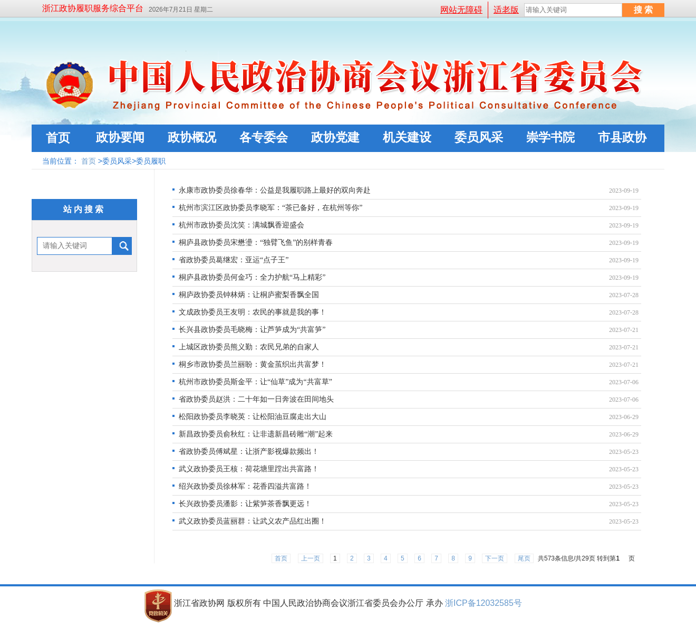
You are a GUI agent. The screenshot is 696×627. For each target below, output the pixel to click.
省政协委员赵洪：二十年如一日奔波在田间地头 (256, 399)
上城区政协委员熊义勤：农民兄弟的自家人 (249, 347)
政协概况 (192, 137)
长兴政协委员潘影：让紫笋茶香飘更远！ (245, 504)
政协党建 (335, 137)
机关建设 (407, 137)
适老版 (506, 9)
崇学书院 (550, 137)
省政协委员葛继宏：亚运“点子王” (233, 260)
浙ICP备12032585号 (483, 602)
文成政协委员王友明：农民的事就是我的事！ (252, 312)
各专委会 (263, 137)
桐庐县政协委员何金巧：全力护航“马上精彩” (252, 277)
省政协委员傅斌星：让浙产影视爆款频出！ (249, 451)
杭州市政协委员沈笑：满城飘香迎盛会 (241, 225)
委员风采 (479, 137)
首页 (58, 138)
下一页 (494, 558)
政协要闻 (120, 137)
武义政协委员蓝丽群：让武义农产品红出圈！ (252, 521)
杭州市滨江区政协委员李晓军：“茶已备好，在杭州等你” (270, 208)
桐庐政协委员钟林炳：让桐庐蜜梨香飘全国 (249, 295)
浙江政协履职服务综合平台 (92, 8)
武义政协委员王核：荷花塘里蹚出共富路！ (249, 469)
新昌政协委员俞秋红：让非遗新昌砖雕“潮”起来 (256, 434)
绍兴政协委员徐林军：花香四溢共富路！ (245, 486)
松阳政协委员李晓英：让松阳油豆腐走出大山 (252, 417)
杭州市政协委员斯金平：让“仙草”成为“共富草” (255, 382)
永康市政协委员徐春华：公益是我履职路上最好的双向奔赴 (275, 190)
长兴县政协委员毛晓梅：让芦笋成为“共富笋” (252, 330)
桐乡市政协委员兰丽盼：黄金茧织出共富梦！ (252, 364)
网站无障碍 (461, 9)
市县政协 (622, 137)
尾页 (524, 558)
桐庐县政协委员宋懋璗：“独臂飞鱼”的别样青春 (256, 242)
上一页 (310, 558)
